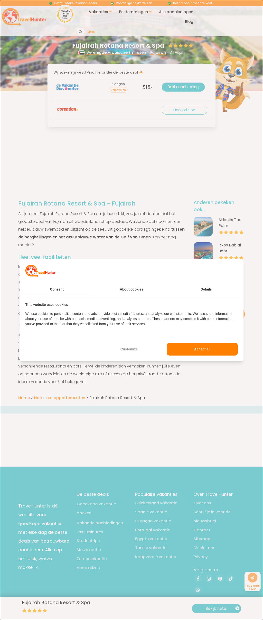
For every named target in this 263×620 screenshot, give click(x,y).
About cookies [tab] (131, 289)
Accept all (202, 349)
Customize (129, 349)
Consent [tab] (57, 289)
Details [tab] (206, 289)
